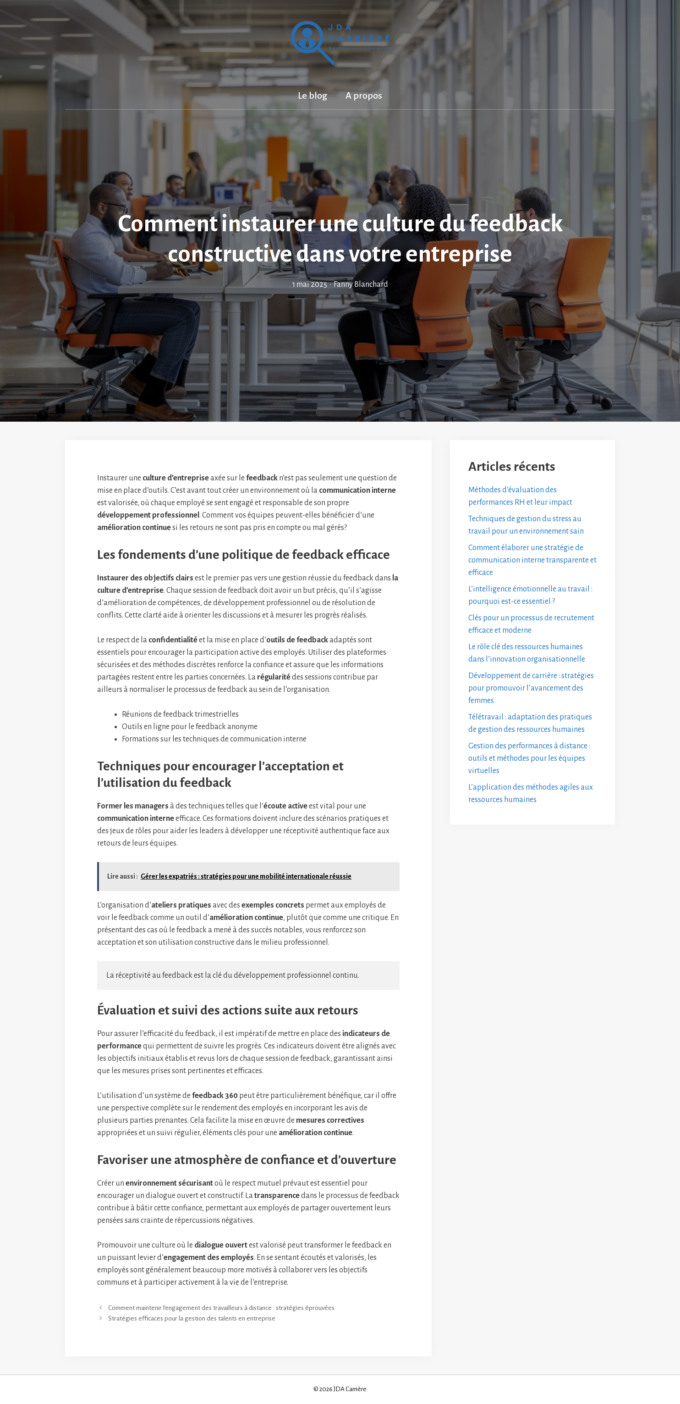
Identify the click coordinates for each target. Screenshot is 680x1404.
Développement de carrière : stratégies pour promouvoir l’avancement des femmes (531, 688)
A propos (363, 95)
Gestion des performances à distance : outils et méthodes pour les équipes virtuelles (529, 758)
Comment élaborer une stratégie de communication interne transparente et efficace (532, 560)
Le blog (312, 95)
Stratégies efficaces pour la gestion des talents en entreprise (191, 1318)
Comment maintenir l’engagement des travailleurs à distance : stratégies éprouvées (221, 1307)
